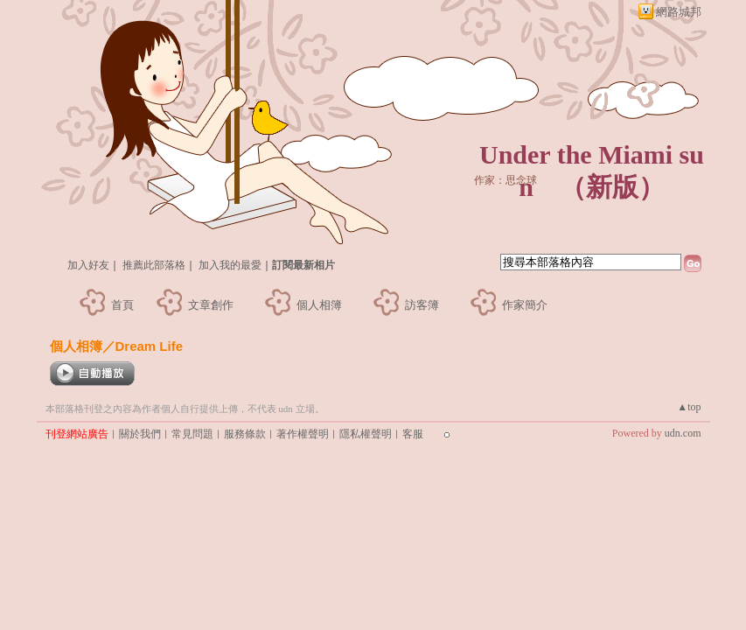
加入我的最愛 (230, 265)
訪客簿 (422, 305)
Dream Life (149, 346)
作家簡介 (524, 305)
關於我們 (140, 434)
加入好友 (88, 265)
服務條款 (245, 434)
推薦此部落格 (153, 265)
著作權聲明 (302, 434)
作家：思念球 (505, 180)
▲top (689, 407)
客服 (412, 434)
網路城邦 (678, 11)
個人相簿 (319, 305)
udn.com (683, 433)
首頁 (122, 305)
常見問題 (192, 434)
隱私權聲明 (365, 434)
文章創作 (211, 305)
